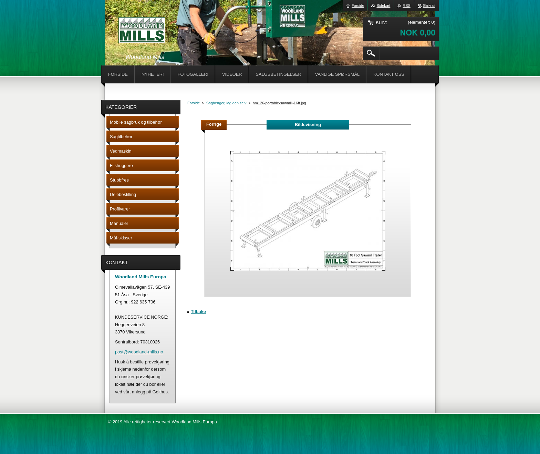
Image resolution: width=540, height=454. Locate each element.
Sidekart (383, 5)
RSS (406, 5)
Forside (193, 103)
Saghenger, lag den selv (226, 103)
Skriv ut (429, 5)
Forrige (213, 124)
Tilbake (198, 311)
